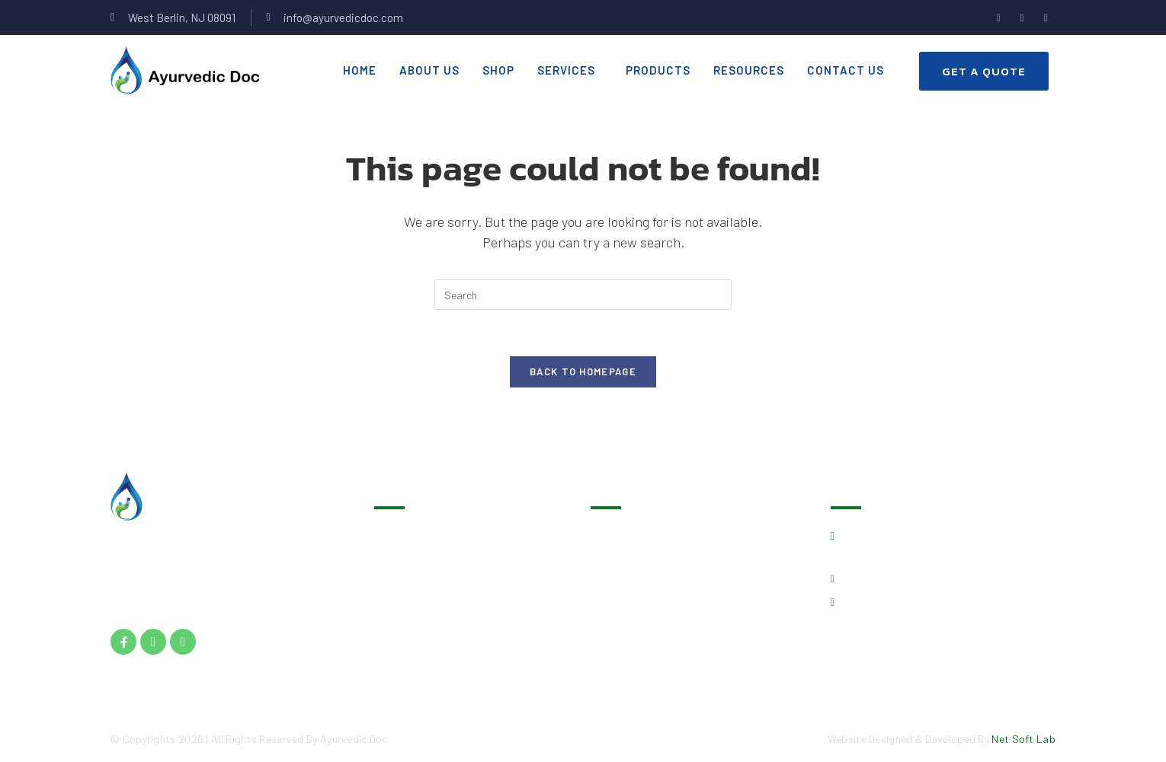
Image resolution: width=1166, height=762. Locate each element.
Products (658, 70)
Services (566, 70)
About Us (429, 70)
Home (359, 70)
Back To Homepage (583, 371)
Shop (498, 70)
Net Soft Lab (1023, 738)
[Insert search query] (583, 294)
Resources (748, 70)
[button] (570, 70)
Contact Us (845, 70)
